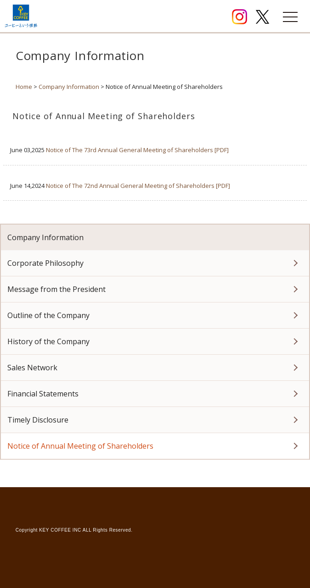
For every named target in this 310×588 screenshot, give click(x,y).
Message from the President (56, 289)
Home (24, 86)
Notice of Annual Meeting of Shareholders (80, 446)
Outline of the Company (48, 315)
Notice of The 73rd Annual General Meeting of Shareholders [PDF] (137, 150)
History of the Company (48, 341)
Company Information (69, 86)
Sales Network (32, 368)
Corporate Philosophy (45, 263)
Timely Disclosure (37, 420)
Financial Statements (43, 394)
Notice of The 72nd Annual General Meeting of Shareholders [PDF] (138, 185)
